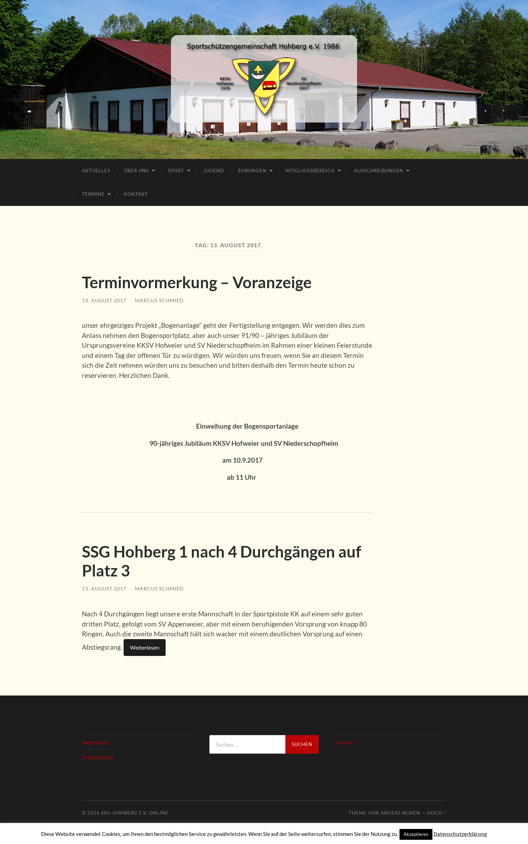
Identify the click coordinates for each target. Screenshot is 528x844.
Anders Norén (400, 812)
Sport (176, 170)
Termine (93, 194)
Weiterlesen (144, 646)
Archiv (345, 741)
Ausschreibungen (378, 170)
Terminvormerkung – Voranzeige (197, 282)
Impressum (95, 741)
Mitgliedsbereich (310, 170)
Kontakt (136, 194)
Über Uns (136, 170)
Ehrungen (252, 170)
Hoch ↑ (436, 812)
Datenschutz (97, 756)
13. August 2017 (104, 300)
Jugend (213, 170)
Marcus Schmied (159, 300)
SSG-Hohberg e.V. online (134, 812)
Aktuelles (96, 170)
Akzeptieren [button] (416, 834)
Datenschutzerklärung (460, 834)
